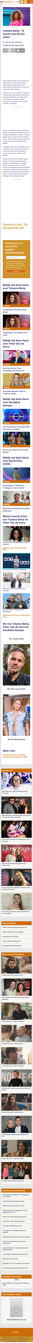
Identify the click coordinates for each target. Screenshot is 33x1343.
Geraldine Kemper (9, 757)
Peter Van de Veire (19, 755)
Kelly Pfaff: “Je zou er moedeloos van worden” (16, 1263)
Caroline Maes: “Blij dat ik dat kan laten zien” (16, 1254)
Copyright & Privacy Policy (8, 1339)
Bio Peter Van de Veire (16, 689)
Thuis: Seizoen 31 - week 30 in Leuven (13, 1158)
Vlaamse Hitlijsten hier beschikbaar (13, 932)
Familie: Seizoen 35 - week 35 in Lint (12, 1043)
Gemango (24, 1341)
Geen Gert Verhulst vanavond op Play (13, 1201)
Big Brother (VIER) (21, 757)
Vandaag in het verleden (12, 1277)
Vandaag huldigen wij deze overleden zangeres (16, 1237)
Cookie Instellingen (10, 1341)
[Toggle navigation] (31, 1)
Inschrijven (16, 271)
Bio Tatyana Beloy (16, 639)
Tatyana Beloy (7, 755)
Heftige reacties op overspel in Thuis (13, 1205)
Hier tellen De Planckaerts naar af (12, 1226)
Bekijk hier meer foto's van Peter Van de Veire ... (16, 616)
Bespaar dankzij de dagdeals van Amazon (15, 927)
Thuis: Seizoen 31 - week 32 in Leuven (13, 1021)
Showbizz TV (7, 770)
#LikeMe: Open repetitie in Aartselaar (13, 1181)
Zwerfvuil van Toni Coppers (11, 936)
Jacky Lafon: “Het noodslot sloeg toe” (14, 1221)
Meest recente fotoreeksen (13, 954)
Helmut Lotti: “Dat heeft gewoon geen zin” (15, 1216)
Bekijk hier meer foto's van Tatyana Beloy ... (14, 548)
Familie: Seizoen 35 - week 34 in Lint (12, 1112)
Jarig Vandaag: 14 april (11, 1294)
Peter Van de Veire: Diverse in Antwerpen (14, 569)
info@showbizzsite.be (23, 1339)
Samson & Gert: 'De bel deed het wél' (15, 226)
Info (28, 1337)
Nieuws (7, 306)
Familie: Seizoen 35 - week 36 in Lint (12, 975)
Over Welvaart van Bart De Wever (12, 945)
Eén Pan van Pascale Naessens (12, 941)
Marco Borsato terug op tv (10, 1259)
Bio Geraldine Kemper (16, 739)
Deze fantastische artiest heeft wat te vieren (15, 1268)
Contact (16, 1332)
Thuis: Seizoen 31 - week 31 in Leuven (13, 1066)
